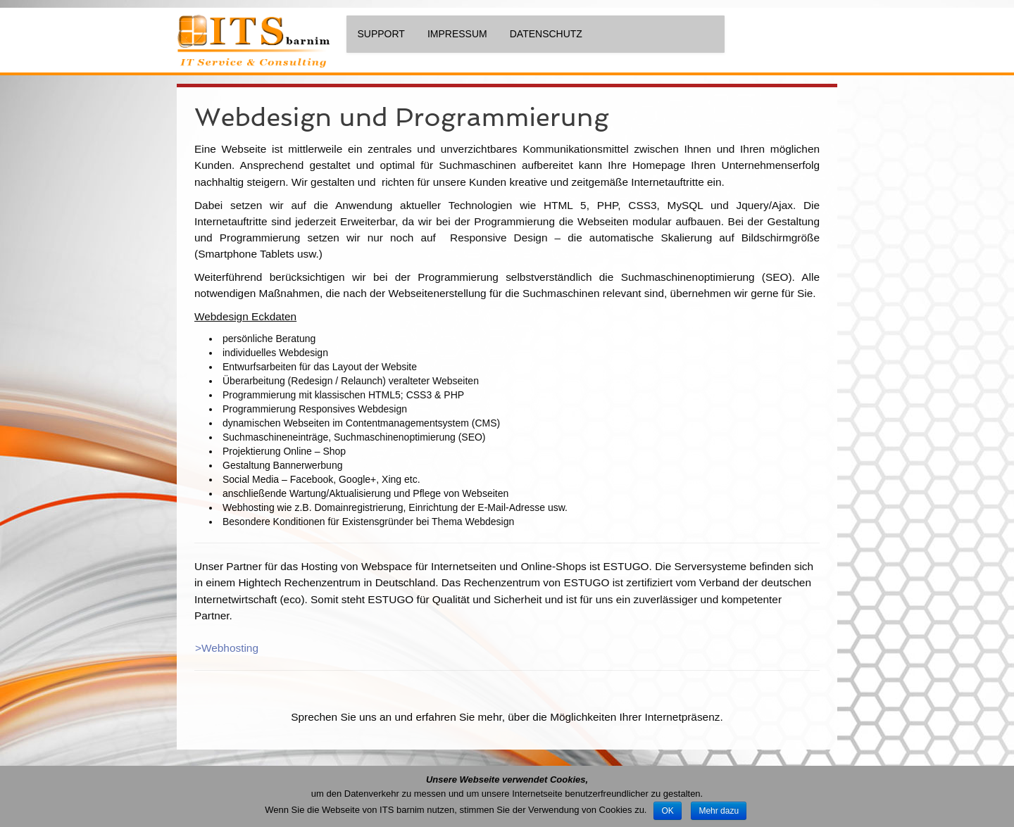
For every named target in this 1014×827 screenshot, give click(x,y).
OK (667, 811)
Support (381, 33)
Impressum (457, 33)
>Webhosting (226, 648)
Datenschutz (546, 33)
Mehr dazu (719, 811)
